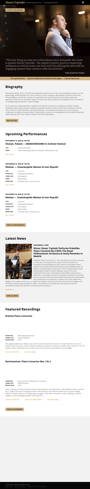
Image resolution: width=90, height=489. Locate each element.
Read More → (10, 289)
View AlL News (12, 296)
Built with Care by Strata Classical (37, 486)
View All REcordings (14, 409)
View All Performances (16, 225)
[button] (83, 2)
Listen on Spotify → (13, 352)
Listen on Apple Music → (34, 399)
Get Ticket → (10, 154)
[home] (15, 2)
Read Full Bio (12, 120)
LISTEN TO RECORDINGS (15, 10)
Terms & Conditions (20, 486)
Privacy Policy (9, 486)
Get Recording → (31, 352)
